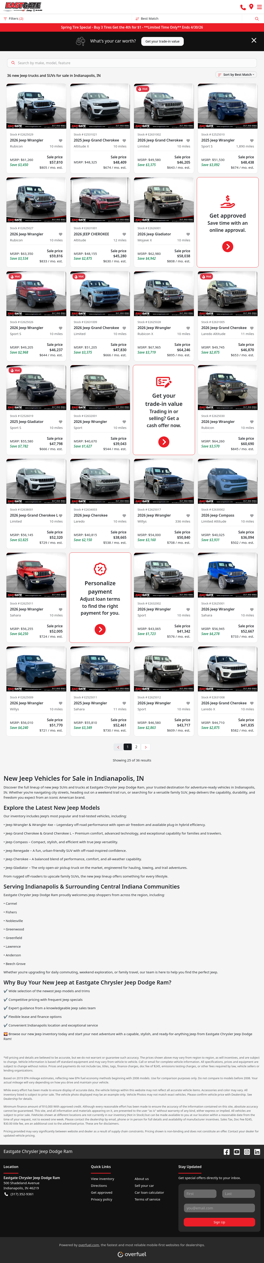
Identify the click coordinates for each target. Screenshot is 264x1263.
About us (142, 1178)
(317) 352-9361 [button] (19, 1194)
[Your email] (219, 1207)
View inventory (102, 1178)
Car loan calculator (149, 1192)
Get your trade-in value (162, 41)
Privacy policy (101, 1199)
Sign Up (219, 1222)
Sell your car (144, 1185)
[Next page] (145, 747)
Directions (99, 1185)
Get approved (101, 1192)
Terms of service (147, 1199)
